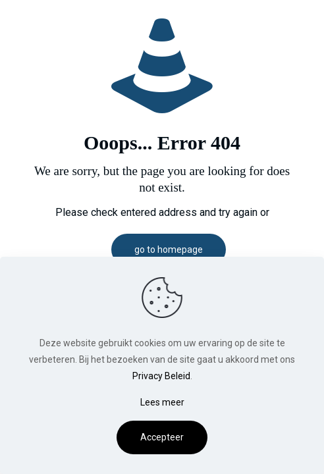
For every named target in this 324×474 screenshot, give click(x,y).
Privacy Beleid (161, 376)
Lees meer (162, 402)
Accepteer (162, 437)
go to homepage (168, 249)
